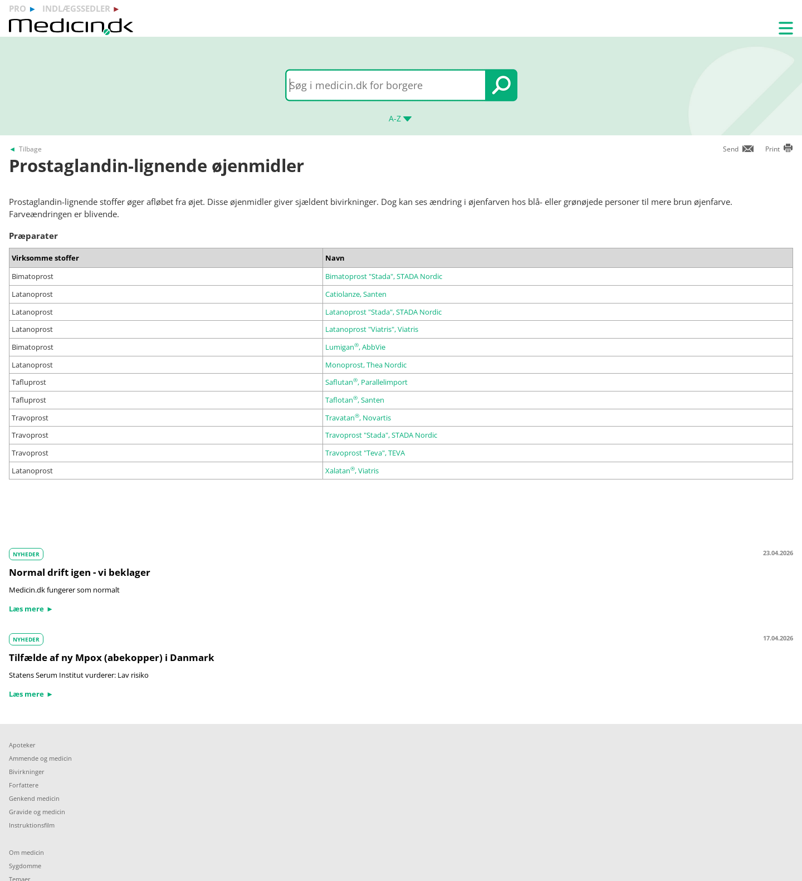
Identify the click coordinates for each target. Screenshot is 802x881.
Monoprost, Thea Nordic (366, 365)
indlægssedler (76, 8)
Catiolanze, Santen (356, 294)
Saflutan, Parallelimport (366, 382)
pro (17, 8)
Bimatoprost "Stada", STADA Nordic (383, 276)
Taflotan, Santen (354, 400)
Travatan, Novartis (358, 418)
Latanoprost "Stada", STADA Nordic (383, 312)
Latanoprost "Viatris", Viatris (371, 329)
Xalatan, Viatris (352, 471)
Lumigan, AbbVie (355, 347)
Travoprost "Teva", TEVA (365, 453)
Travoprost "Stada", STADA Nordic (381, 435)
